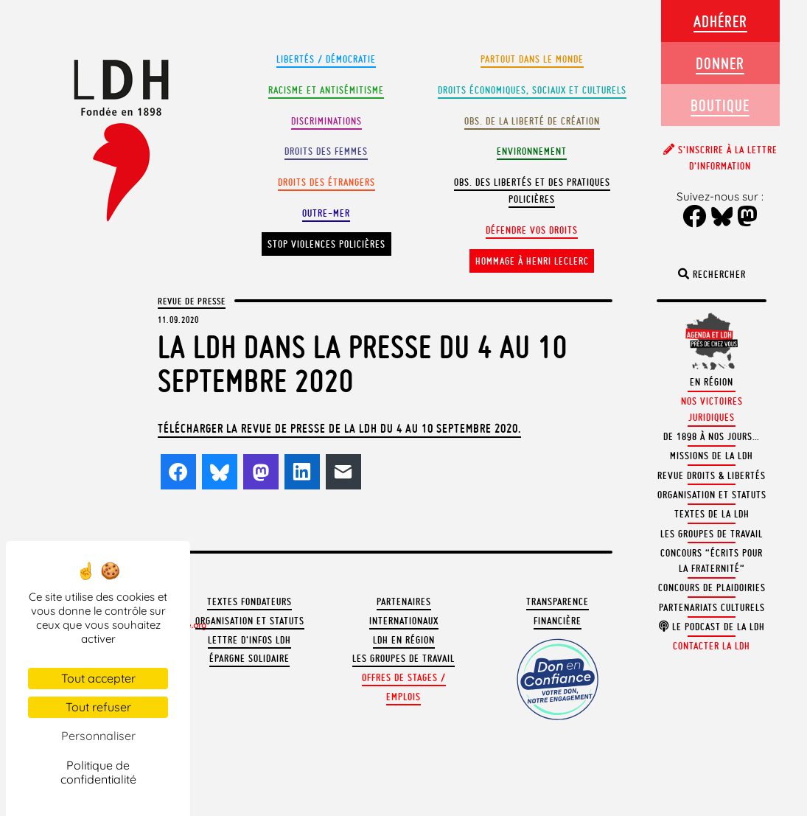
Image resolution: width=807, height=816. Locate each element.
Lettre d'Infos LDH (249, 640)
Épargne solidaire (249, 658)
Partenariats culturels (712, 607)
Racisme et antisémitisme (326, 90)
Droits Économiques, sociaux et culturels (532, 90)
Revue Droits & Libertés (711, 476)
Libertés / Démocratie (326, 59)
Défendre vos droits (532, 230)
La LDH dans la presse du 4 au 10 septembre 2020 (362, 364)
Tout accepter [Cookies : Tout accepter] (98, 678)
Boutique (720, 105)
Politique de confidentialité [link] (98, 772)
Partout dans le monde (532, 59)
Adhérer (720, 21)
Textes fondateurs (249, 602)
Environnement (532, 151)
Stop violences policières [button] (326, 244)
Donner (720, 63)
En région (711, 382)
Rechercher (712, 274)
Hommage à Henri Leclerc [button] (532, 261)
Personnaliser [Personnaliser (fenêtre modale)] (98, 735)
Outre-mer (326, 213)
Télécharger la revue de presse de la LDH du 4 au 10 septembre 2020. (339, 428)
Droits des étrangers (326, 182)
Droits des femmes (326, 151)
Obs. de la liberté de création (532, 121)
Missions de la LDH (711, 456)
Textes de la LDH (712, 514)
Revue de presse (192, 301)
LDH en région (404, 640)
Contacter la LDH (711, 646)
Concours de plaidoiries (712, 588)
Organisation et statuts (249, 621)
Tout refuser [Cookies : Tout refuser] (98, 707)
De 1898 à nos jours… (711, 436)
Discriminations (326, 121)
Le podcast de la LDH (712, 627)
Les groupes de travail (403, 658)
